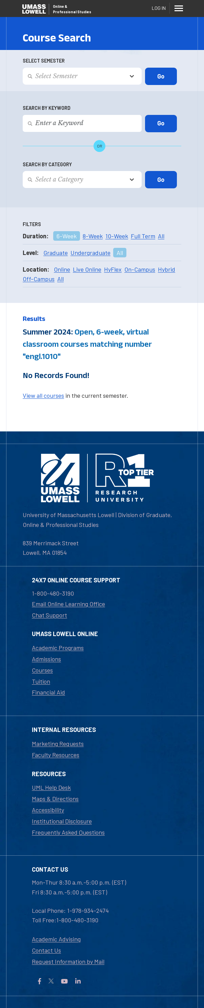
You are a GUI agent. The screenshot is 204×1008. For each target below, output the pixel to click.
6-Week (67, 236)
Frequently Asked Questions (68, 832)
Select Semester (44, 61)
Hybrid (166, 269)
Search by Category (47, 164)
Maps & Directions (55, 798)
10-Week (116, 236)
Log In (159, 8)
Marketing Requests (58, 743)
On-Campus (139, 269)
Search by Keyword (46, 108)
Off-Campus (39, 279)
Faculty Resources (55, 754)
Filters (32, 224)
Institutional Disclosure (62, 821)
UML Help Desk (51, 787)
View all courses (43, 395)
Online (62, 269)
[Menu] (178, 8)
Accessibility (48, 810)
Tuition (41, 681)
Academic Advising (56, 939)
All (161, 236)
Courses (42, 670)
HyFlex (113, 269)
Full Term (143, 236)
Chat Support (49, 615)
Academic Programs (58, 647)
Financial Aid (48, 692)
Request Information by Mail (68, 961)
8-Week (93, 236)
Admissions (46, 659)
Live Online (87, 269)
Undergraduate (90, 252)
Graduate (55, 252)
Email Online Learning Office (68, 604)
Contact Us (46, 950)
